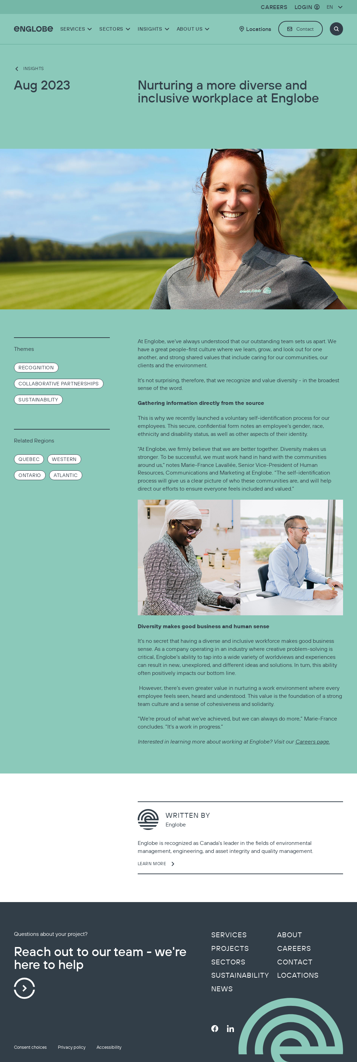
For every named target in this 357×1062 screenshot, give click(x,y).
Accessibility (109, 1047)
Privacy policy (71, 1047)
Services (229, 935)
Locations (298, 975)
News (222, 989)
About (289, 935)
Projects (230, 948)
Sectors (228, 962)
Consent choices (30, 1047)
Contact (295, 962)
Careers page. (312, 741)
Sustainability (240, 975)
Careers (294, 948)
